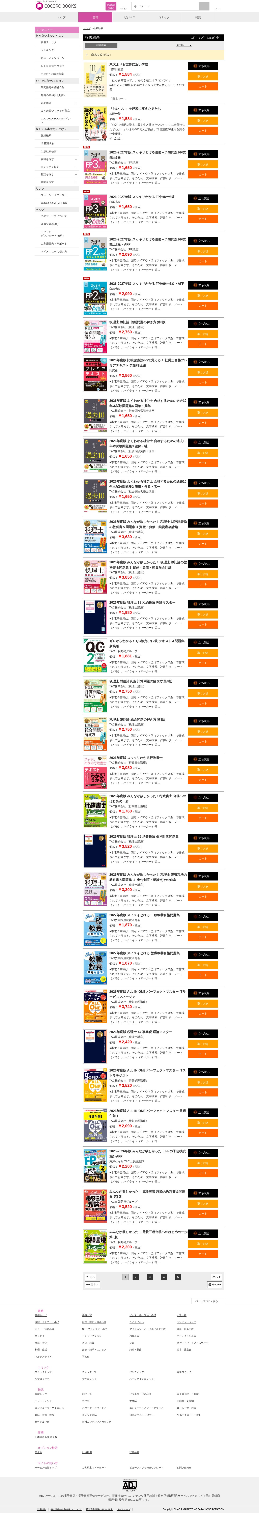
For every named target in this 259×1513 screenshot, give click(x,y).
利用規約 (41, 1509)
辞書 (132, 1342)
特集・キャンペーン (52, 58)
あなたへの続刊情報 (52, 73)
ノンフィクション (92, 1336)
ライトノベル (137, 1322)
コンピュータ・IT (186, 1322)
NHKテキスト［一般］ (189, 1415)
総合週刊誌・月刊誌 (188, 1394)
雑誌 (198, 17)
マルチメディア (43, 1356)
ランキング (47, 50)
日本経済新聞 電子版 (46, 1437)
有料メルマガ (42, 1421)
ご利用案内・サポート (54, 243)
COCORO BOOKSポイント (56, 120)
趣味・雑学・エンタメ (94, 1349)
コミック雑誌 (89, 1415)
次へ (215, 1277)
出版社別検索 (49, 151)
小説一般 (181, 1315)
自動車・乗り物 (185, 1401)
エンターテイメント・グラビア (146, 1407)
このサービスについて (54, 216)
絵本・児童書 (184, 1349)
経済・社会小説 (185, 1329)
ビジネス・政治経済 (140, 1394)
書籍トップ (41, 1315)
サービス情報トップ (46, 1467)
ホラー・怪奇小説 (44, 1329)
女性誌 (133, 1401)
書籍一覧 (87, 1315)
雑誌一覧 (87, 1394)
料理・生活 (41, 1349)
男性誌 (85, 1401)
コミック (164, 17)
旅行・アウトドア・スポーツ (192, 1342)
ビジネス (129, 17)
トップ (61, 17)
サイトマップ (123, 1509)
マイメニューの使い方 (54, 251)
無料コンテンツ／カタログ (96, 1421)
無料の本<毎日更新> (53, 95)
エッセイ (40, 1336)
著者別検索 (47, 143)
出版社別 (87, 1452)
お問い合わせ (184, 1467)
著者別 (38, 1452)
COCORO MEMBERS (54, 202)
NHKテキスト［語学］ (142, 1415)
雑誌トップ (41, 1394)
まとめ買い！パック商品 (55, 110)
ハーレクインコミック (142, 1378)
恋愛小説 (134, 1336)
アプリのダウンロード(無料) (52, 233)
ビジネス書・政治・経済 (143, 1315)
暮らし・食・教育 (186, 1407)
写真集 (85, 1356)
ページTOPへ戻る (206, 1301)
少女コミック (42, 1378)
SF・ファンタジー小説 (94, 1329)
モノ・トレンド (43, 1401)
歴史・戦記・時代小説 (94, 1322)
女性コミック (89, 1378)
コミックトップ (43, 1372)
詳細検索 (46, 135)
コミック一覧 (89, 1372)
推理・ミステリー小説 (47, 1322)
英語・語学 (41, 1342)
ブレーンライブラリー (54, 195)
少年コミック (137, 1372)
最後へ (212, 1284)
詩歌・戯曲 (136, 1349)
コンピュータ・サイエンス (49, 1407)
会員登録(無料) (49, 224)
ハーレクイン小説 (186, 1336)
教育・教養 (88, 1342)
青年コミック (184, 1372)
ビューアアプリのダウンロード (146, 1467)
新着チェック (49, 42)
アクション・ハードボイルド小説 (148, 1329)
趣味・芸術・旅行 (44, 1415)
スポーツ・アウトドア (94, 1407)
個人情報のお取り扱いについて (66, 1509)
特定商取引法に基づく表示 (99, 1509)
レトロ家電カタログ (52, 65)
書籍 (95, 17)
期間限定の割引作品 (52, 87)
